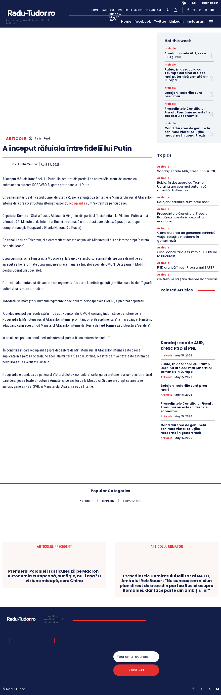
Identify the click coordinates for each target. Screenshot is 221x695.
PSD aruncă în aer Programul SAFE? (185, 267)
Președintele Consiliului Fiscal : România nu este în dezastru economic (187, 112)
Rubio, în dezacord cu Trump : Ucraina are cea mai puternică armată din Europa (187, 74)
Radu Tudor (27, 164)
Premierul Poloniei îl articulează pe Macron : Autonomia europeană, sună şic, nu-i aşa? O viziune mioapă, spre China (54, 576)
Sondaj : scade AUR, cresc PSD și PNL (186, 55)
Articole (16, 138)
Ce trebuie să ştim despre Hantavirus (187, 279)
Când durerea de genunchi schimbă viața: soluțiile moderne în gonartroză (187, 132)
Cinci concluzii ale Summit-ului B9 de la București (187, 254)
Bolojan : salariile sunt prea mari (183, 94)
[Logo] (37, 619)
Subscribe (136, 670)
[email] (136, 656)
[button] (175, 10)
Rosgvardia (77, 203)
